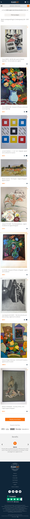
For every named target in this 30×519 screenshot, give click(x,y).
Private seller (15, 477)
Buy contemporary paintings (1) (10, 505)
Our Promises (15, 480)
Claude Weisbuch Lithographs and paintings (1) (19, 508)
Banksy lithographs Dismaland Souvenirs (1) (15, 511)
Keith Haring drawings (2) (20, 509)
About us (15, 473)
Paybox (27, 515)
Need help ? (15, 475)
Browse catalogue (15, 6)
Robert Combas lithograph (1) (7, 508)
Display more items (15, 419)
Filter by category (15, 15)
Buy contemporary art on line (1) (7, 506)
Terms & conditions (15, 486)
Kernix (16, 516)
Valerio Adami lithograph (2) (17, 506)
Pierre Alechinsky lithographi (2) (11, 509)
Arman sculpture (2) (25, 506)
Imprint (15, 484)
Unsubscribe (15, 482)
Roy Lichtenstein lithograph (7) (9, 507)
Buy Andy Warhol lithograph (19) (20, 507)
